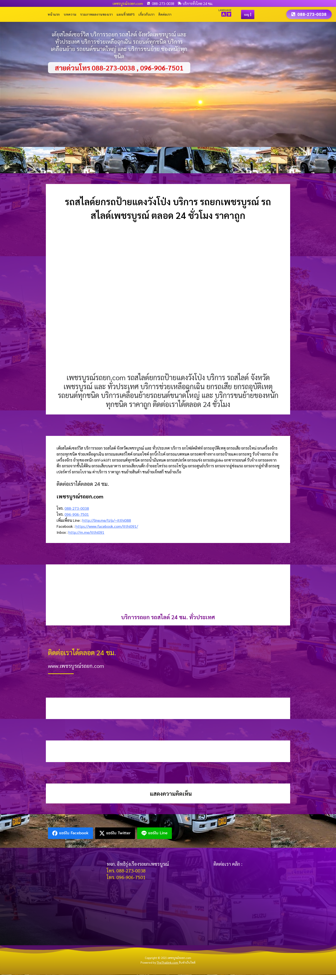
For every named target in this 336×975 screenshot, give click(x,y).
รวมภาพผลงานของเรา (96, 14)
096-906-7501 (76, 514)
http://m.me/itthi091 (86, 532)
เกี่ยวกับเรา (146, 14)
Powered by (160, 963)
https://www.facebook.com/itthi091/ (106, 526)
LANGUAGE (224, 10)
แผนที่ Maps (126, 14)
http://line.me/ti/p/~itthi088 (106, 520)
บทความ (70, 14)
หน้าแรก (54, 14)
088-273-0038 (76, 508)
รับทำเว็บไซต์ (187, 963)
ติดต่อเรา (164, 14)
